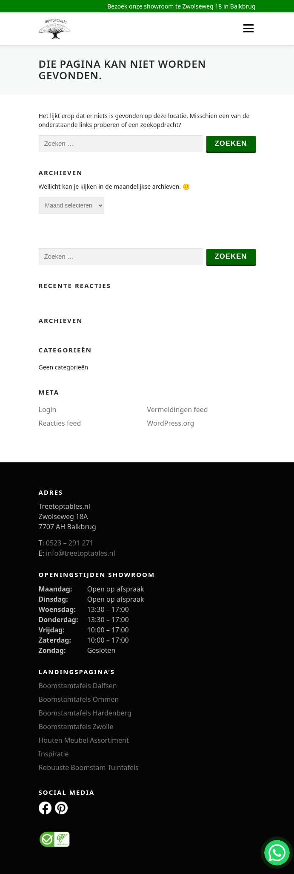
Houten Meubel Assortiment (84, 740)
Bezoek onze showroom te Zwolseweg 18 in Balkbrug (181, 6)
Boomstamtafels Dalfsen (78, 685)
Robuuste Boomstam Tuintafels (89, 767)
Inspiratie (54, 754)
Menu (248, 28)
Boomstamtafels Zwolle (76, 726)
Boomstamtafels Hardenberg (85, 713)
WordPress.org (170, 423)
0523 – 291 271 (70, 543)
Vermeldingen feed (177, 409)
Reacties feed (60, 423)
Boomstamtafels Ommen (79, 699)
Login (48, 409)
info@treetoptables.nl (80, 553)
